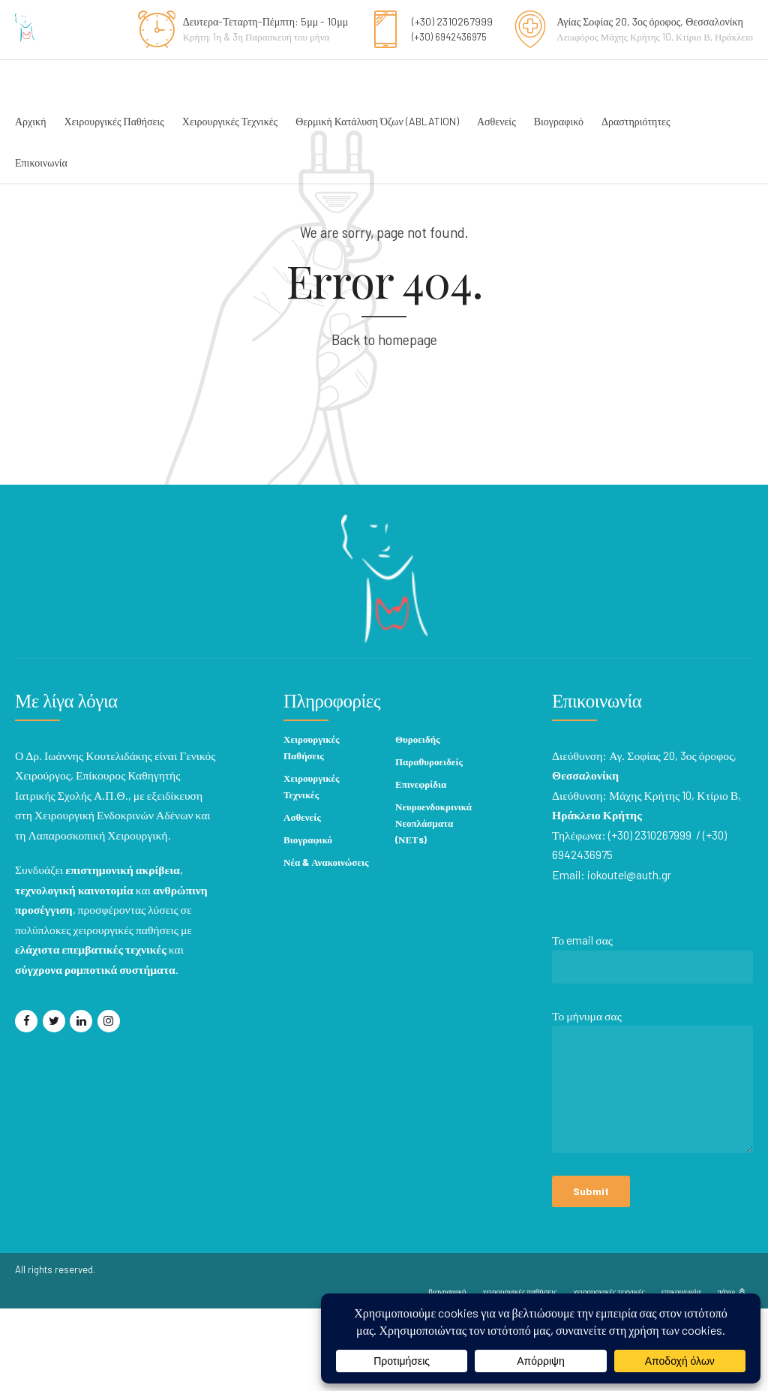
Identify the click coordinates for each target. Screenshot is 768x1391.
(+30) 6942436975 (449, 37)
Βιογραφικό (559, 121)
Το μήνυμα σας (653, 1167)
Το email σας (653, 1044)
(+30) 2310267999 (452, 21)
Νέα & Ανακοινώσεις (326, 945)
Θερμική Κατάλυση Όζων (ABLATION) (377, 121)
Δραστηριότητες (636, 121)
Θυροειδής (417, 822)
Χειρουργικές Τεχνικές (230, 121)
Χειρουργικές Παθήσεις (114, 121)
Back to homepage (384, 422)
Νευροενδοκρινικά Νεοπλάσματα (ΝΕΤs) (433, 905)
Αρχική (30, 121)
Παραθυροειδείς (429, 844)
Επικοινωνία (41, 162)
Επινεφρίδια (420, 867)
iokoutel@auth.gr (630, 957)
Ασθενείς (496, 121)
